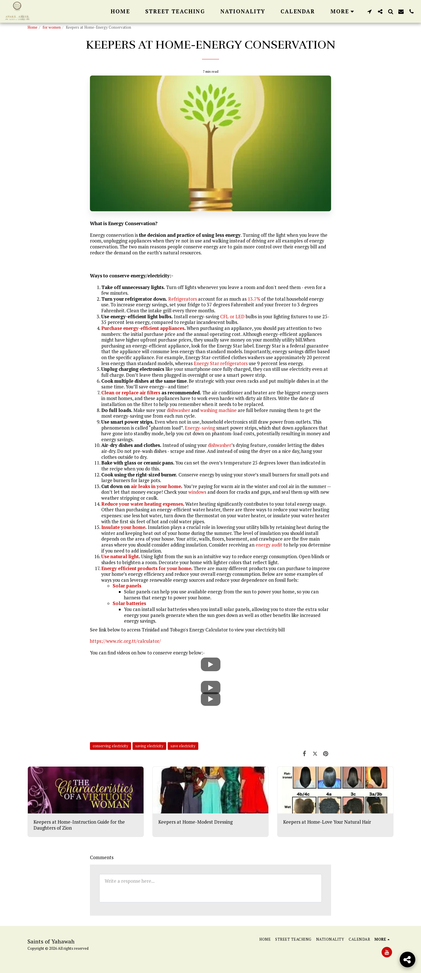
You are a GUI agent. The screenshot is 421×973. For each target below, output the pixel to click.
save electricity (182, 745)
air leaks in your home (156, 486)
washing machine (218, 410)
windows (197, 492)
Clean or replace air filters (130, 393)
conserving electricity (110, 745)
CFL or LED (232, 316)
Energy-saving (200, 428)
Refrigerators (182, 299)
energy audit (269, 545)
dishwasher (178, 410)
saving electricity (149, 745)
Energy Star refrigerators (221, 363)
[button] (369, 11)
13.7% (254, 299)
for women (52, 27)
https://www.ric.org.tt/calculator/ (125, 641)
